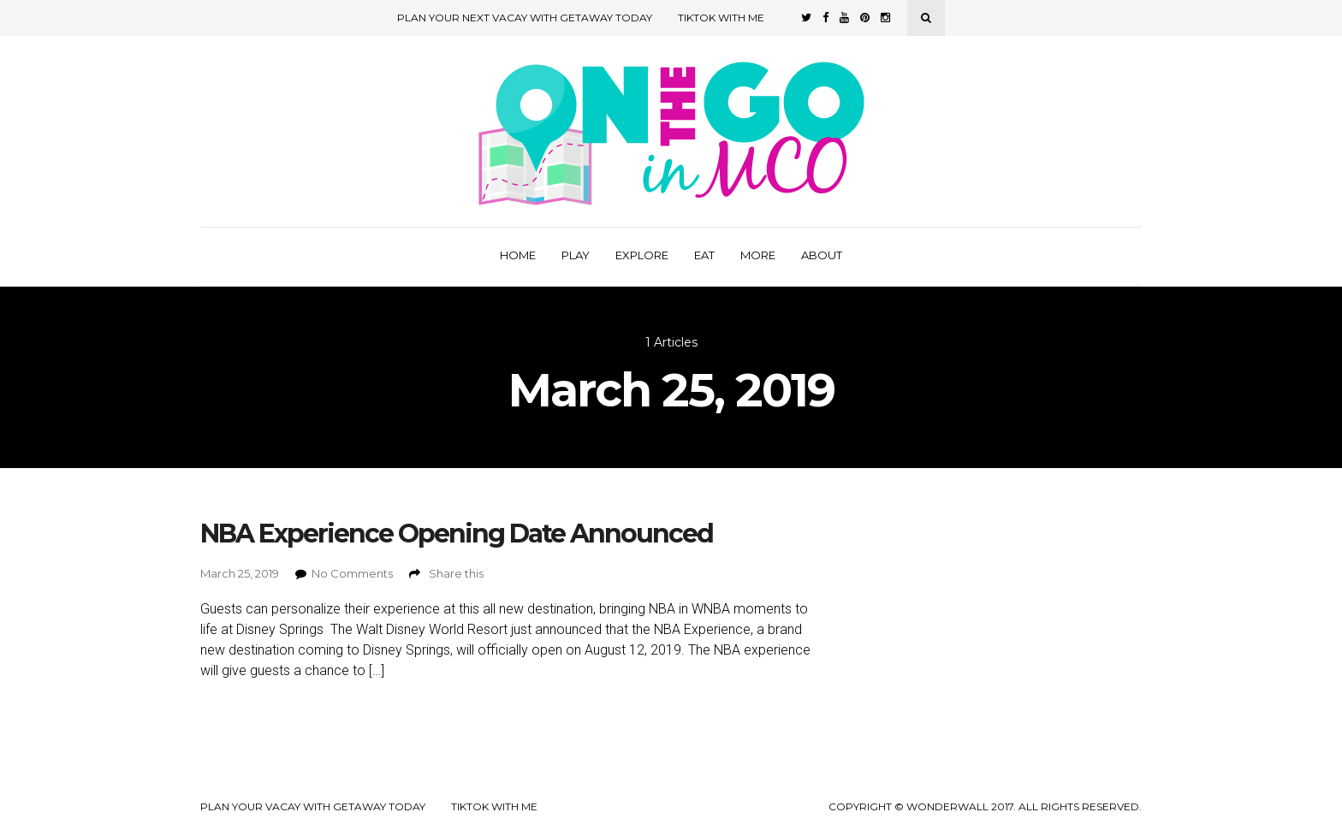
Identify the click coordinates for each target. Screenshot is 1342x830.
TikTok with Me (721, 17)
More (757, 255)
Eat (704, 255)
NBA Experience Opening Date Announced (456, 533)
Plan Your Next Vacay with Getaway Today (524, 17)
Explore (641, 255)
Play (575, 255)
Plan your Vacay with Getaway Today (312, 807)
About (821, 255)
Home (518, 255)
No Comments (352, 573)
